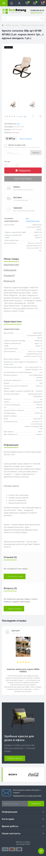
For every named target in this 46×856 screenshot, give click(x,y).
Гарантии (17, 208)
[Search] (41, 18)
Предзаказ (23, 170)
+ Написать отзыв (14, 576)
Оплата (16, 187)
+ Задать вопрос (14, 608)
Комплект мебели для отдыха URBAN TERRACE (23, 670)
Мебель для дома (12, 25)
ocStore (27, 842)
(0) (25, 116)
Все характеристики (32, 219)
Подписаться (36, 803)
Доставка (17, 197)
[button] (19, 3)
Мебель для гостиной (29, 25)
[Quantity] (11, 165)
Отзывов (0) (9, 275)
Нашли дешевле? (25, 138)
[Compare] (40, 116)
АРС (18, 124)
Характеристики (11, 264)
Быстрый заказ (23, 178)
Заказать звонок (36, 12)
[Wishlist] (33, 116)
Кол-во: (7, 161)
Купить (36, 152)
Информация (10, 270)
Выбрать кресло (14, 758)
